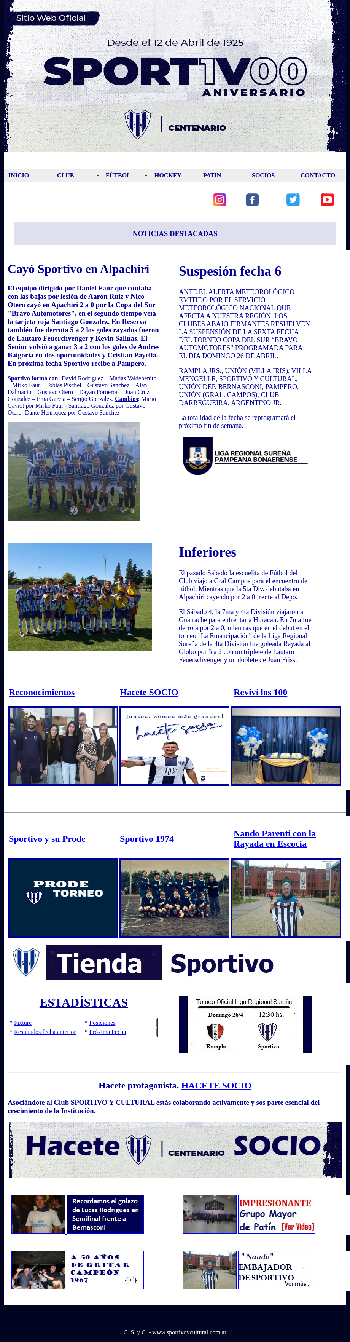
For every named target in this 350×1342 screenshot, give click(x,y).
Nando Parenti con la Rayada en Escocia (275, 838)
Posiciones (102, 1023)
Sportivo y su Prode (47, 839)
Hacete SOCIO (149, 692)
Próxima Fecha (107, 1032)
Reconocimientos (42, 692)
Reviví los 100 (260, 692)
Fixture (23, 1023)
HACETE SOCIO (216, 1085)
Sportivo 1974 (147, 839)
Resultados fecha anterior (45, 1032)
